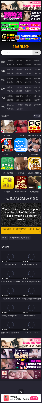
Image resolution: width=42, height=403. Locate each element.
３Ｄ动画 (37, 69)
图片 (3, 89)
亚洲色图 (19, 87)
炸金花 (19, 64)
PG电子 (10, 61)
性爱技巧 (37, 100)
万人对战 (28, 61)
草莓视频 (28, 105)
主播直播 (28, 73)
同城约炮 (10, 105)
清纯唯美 (19, 91)
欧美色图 (28, 87)
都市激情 (10, 96)
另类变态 (37, 82)
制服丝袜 (10, 82)
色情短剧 (19, 109)
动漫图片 (37, 87)
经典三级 (19, 82)
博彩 (3, 62)
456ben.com (21, 47)
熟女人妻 (10, 73)
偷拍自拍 (19, 78)
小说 (3, 97)
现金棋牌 (28, 64)
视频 (3, 71)
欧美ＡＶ (28, 69)
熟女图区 (28, 91)
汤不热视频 (37, 105)
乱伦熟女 (28, 82)
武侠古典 (37, 96)
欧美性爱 (37, 78)
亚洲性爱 (10, 78)
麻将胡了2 (10, 64)
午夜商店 (19, 105)
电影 (3, 80)
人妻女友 (28, 96)
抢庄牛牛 (37, 64)
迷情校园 (10, 100)
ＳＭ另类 (37, 73)
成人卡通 (28, 78)
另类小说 (19, 100)
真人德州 (19, 61)
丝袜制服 (19, 73)
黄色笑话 (28, 100)
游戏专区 (37, 61)
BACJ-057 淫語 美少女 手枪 (19, 238)
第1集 (4, 238)
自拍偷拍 (19, 69)
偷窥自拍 (10, 87)
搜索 (36, 52)
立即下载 (34, 398)
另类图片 (37, 91)
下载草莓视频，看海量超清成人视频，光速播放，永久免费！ (21, 230)
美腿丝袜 (10, 91)
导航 (3, 106)
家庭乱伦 (19, 96)
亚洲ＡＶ (10, 69)
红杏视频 (10, 109)
